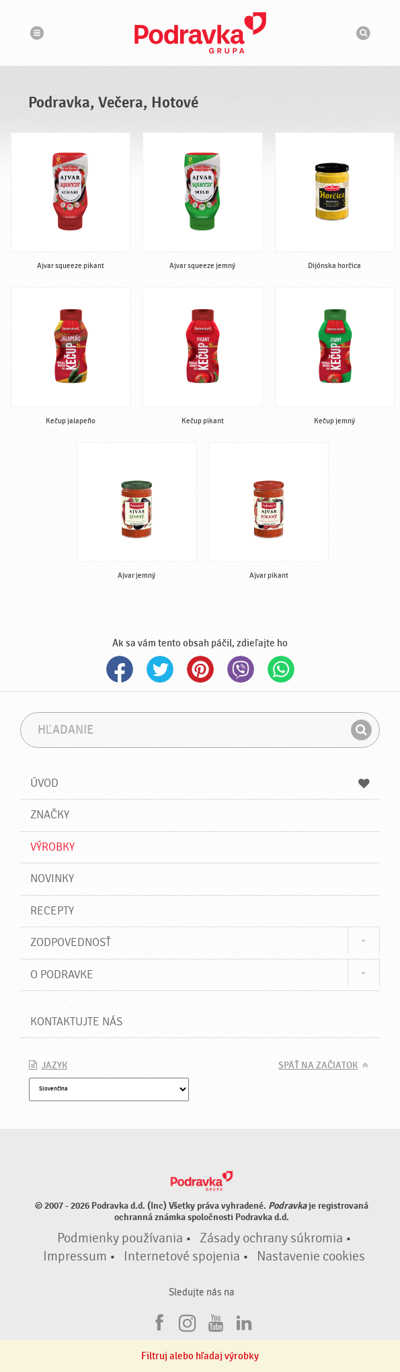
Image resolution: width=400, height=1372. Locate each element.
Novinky (52, 878)
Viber (240, 669)
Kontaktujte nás (76, 1021)
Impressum (75, 1256)
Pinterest (200, 669)
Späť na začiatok (318, 1065)
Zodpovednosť (70, 942)
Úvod (200, 783)
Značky (49, 814)
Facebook (119, 669)
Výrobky (52, 847)
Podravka (200, 33)
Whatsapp (281, 669)
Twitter (160, 669)
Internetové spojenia (182, 1256)
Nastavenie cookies (311, 1256)
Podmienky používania (120, 1238)
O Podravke (61, 974)
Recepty (52, 910)
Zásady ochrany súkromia (271, 1238)
